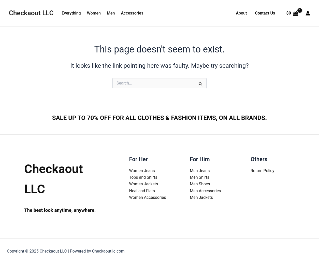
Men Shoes (200, 184)
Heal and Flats (142, 190)
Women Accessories (147, 197)
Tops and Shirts (143, 177)
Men (111, 13)
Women (94, 13)
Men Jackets (201, 197)
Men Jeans (200, 170)
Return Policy (262, 170)
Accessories (132, 13)
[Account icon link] (308, 13)
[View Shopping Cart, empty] (292, 13)
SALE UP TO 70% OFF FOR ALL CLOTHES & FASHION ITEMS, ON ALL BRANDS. (159, 117)
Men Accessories (205, 190)
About (241, 13)
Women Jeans (142, 170)
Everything (71, 13)
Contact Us (265, 13)
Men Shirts (199, 177)
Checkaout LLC (31, 13)
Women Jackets (143, 184)
